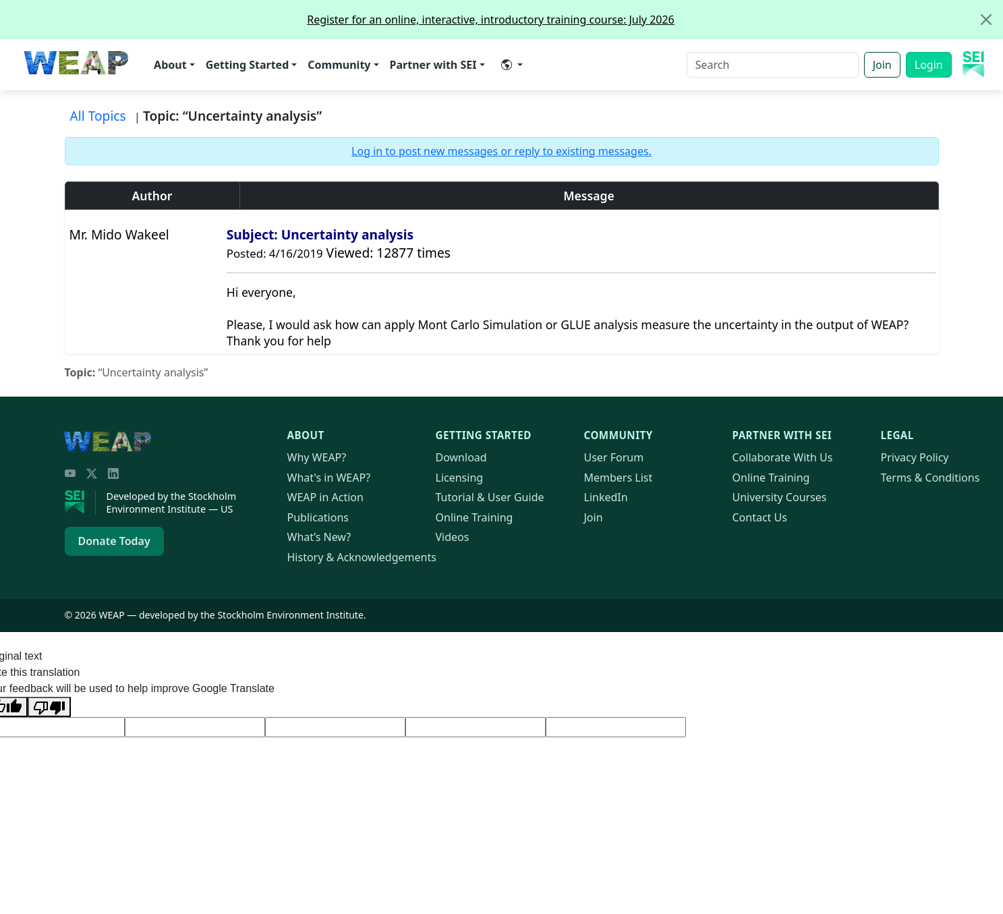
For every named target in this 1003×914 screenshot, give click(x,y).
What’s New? (319, 537)
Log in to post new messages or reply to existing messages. (501, 151)
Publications (318, 517)
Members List (618, 477)
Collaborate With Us (783, 457)
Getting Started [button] (247, 64)
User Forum (614, 457)
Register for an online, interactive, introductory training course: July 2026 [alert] (654, 19)
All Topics (98, 116)
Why (317, 457)
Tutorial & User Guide (490, 497)
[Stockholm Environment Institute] (80, 502)
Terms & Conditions (930, 477)
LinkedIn (606, 497)
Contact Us (760, 517)
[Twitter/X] (91, 473)
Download (461, 457)
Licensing (460, 477)
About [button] (170, 64)
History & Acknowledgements (361, 557)
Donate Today (114, 541)
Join (882, 64)
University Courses (780, 497)
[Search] (773, 65)
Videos (452, 537)
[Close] (986, 19)
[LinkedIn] (113, 473)
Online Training (474, 517)
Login (929, 64)
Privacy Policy (915, 457)
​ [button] (506, 64)
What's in (329, 477)
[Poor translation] (49, 707)
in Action (325, 497)
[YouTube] (70, 473)
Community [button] (339, 64)
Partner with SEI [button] (433, 64)
